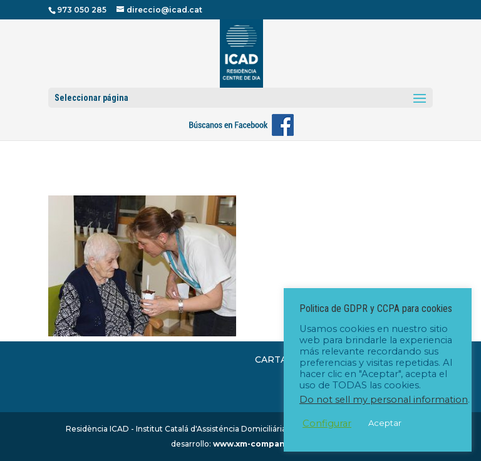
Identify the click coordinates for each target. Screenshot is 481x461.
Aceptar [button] (384, 423)
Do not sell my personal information (383, 399)
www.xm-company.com (261, 443)
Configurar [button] (327, 423)
